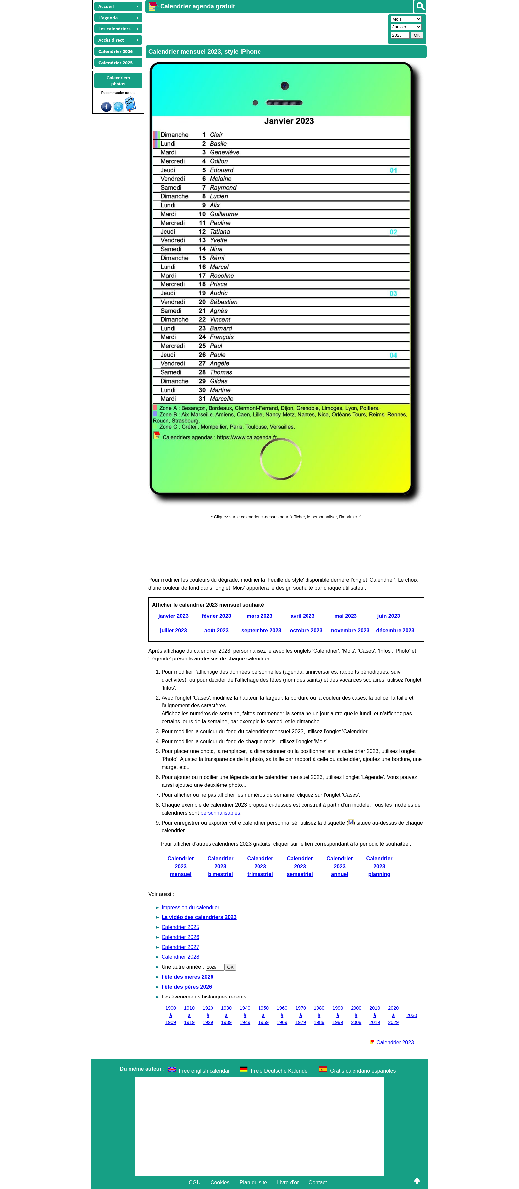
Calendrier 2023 (392, 1042)
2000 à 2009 (356, 1015)
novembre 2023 (350, 630)
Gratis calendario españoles (363, 1071)
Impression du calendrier (190, 907)
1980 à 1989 (319, 1015)
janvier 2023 (173, 616)
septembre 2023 (261, 630)
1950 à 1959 (263, 1015)
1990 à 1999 (337, 1015)
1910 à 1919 (189, 1015)
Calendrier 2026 (180, 937)
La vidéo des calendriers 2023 (199, 917)
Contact (318, 1182)
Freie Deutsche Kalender (280, 1071)
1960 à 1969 (282, 1015)
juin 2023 (388, 616)
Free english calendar (204, 1071)
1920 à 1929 (208, 1015)
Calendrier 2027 (180, 947)
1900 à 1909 (170, 1015)
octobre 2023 (306, 630)
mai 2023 (345, 616)
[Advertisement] (265, 28)
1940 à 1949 (245, 1015)
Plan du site (253, 1182)
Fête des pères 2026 (187, 987)
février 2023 (216, 616)
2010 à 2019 (374, 1015)
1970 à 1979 (300, 1015)
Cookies (220, 1182)
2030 (411, 1015)
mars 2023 (259, 616)
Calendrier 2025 (180, 927)
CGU (195, 1182)
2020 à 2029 (393, 1015)
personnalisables (220, 813)
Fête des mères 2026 (187, 977)
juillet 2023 (173, 630)
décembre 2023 (395, 630)
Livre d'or (288, 1182)
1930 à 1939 (226, 1015)
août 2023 (216, 630)
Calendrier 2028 (180, 957)
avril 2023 (303, 616)
